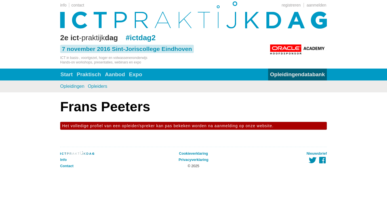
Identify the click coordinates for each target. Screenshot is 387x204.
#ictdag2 (141, 37)
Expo (135, 74)
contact (77, 5)
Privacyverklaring (193, 160)
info (63, 5)
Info (63, 160)
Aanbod (115, 74)
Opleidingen (72, 86)
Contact (66, 166)
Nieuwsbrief (317, 154)
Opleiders (97, 86)
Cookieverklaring (193, 154)
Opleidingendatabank (297, 74)
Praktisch (89, 74)
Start (66, 74)
